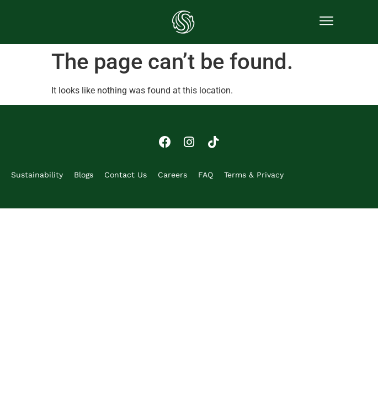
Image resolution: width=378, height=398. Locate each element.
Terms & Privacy (254, 174)
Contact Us (125, 174)
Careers (172, 174)
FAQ (205, 174)
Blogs (83, 174)
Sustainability (37, 174)
